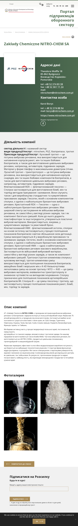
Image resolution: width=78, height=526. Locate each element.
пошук (11, 4)
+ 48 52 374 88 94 (54, 108)
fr (60, 6)
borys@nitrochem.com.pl (60, 111)
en (57, 6)
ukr (66, 6)
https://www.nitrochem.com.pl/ (58, 115)
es (63, 6)
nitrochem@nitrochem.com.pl (57, 92)
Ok (37, 521)
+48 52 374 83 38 (54, 84)
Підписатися (18, 499)
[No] (75, 519)
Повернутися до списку (21, 464)
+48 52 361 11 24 (54, 87)
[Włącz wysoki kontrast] (42, 5)
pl (54, 6)
